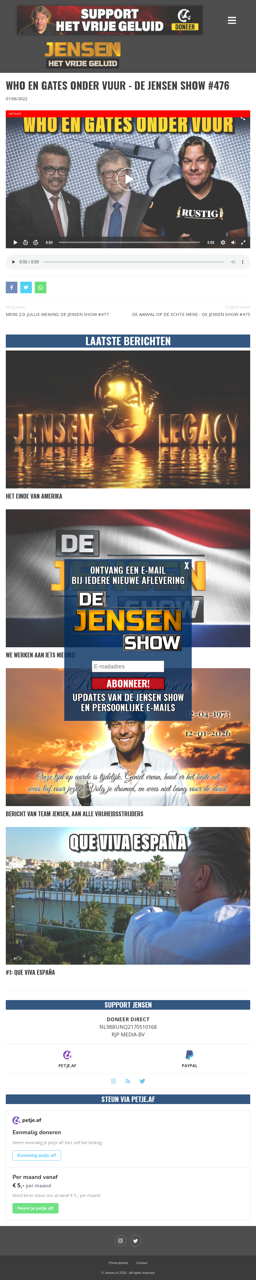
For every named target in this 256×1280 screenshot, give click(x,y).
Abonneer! (128, 683)
